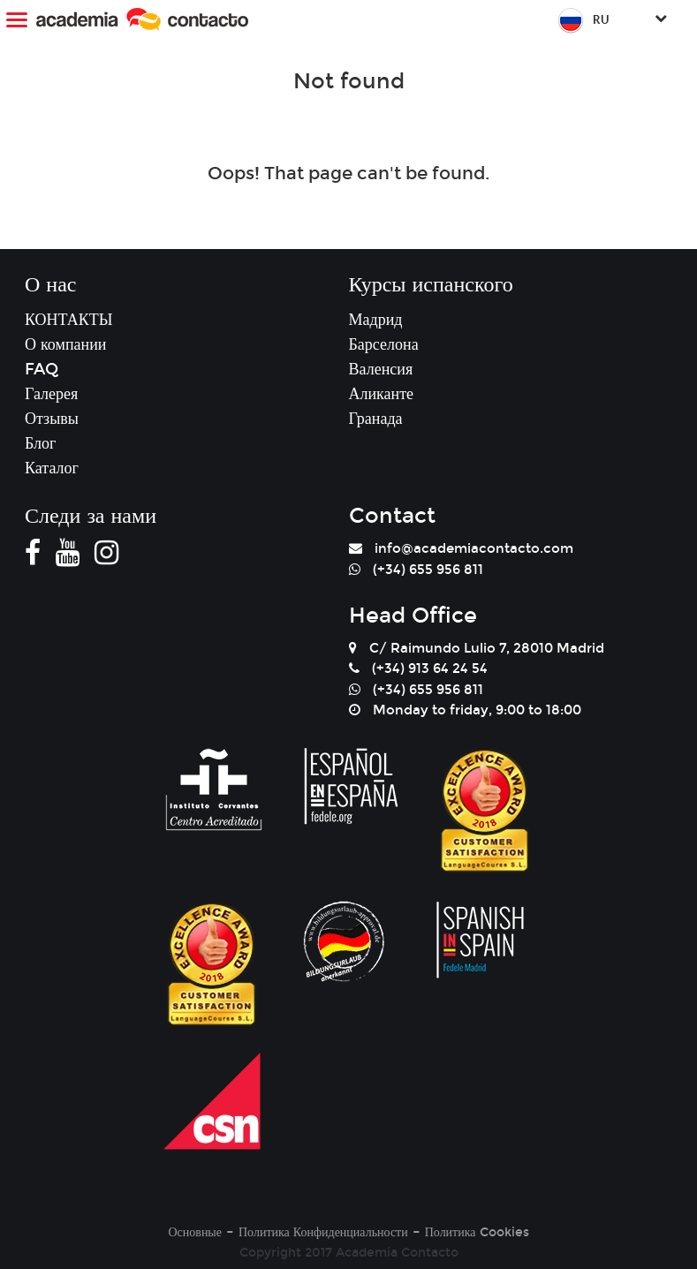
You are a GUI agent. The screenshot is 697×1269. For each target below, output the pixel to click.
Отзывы (52, 418)
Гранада (376, 418)
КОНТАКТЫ (68, 319)
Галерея (51, 394)
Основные (195, 1232)
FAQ (41, 369)
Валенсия (381, 369)
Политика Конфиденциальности (323, 1232)
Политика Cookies (477, 1232)
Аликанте (381, 394)
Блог (40, 443)
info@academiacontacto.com (474, 548)
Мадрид (376, 319)
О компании (65, 344)
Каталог (52, 468)
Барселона (384, 344)
